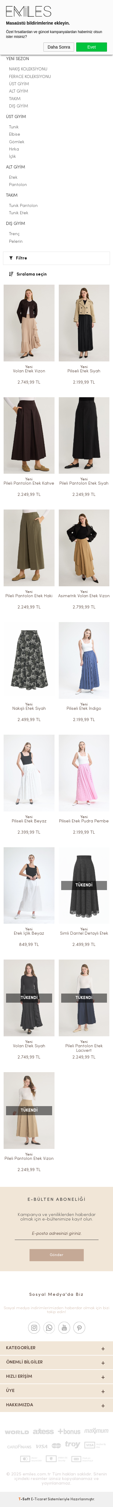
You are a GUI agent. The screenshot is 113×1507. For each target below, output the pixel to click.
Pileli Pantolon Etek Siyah (83, 483)
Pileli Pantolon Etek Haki (28, 596)
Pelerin (16, 241)
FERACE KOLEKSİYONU (30, 77)
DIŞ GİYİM (18, 106)
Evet (91, 47)
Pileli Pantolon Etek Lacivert (84, 1048)
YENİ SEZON (17, 59)
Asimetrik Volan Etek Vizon (84, 596)
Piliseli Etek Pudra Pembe (84, 821)
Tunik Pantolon (23, 206)
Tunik (14, 127)
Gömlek (16, 142)
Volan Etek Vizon (29, 371)
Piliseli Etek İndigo (84, 708)
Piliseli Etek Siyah (83, 371)
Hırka (14, 149)
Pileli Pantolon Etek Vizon (29, 1158)
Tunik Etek (18, 213)
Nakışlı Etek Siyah (29, 708)
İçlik (12, 156)
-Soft (24, 1499)
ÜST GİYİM (19, 84)
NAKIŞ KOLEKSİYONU (28, 69)
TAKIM (14, 99)
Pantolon (18, 185)
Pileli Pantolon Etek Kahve (29, 483)
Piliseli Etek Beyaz (29, 821)
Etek (13, 177)
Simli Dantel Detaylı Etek (84, 933)
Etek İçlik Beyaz (29, 933)
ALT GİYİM (18, 91)
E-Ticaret (39, 1499)
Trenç (14, 234)
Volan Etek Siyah (29, 1046)
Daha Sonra (59, 47)
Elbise (14, 134)
